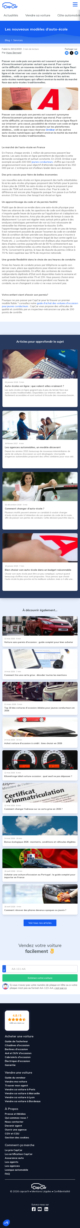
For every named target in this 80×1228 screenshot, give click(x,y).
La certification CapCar (19, 1154)
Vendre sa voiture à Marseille (22, 1093)
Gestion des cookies (17, 1137)
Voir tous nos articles (40, 922)
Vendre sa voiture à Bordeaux (23, 1101)
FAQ (7, 1173)
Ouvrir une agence (16, 1129)
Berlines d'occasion (16, 1049)
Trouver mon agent (16, 1085)
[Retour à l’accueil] (10, 5)
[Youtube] (39, 1209)
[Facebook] (34, 1209)
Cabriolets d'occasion (18, 1057)
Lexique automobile (16, 1169)
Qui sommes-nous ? (16, 1117)
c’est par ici (60, 987)
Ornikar (50, 129)
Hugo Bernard (13, 52)
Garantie (10, 1064)
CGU (16, 1133)
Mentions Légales (41, 1191)
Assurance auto (14, 1157)
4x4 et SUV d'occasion (18, 1053)
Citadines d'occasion (17, 1045)
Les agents (11, 1161)
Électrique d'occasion (17, 1061)
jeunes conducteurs (42, 161)
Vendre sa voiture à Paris (20, 1089)
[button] (6, 1222)
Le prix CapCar (13, 1150)
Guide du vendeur (15, 1077)
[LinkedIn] (45, 1209)
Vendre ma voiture (16, 1081)
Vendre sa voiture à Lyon (20, 1097)
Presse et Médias (15, 1113)
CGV (8, 1133)
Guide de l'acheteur (16, 1041)
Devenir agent (13, 1125)
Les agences (12, 1165)
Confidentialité (62, 1191)
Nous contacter (14, 1121)
